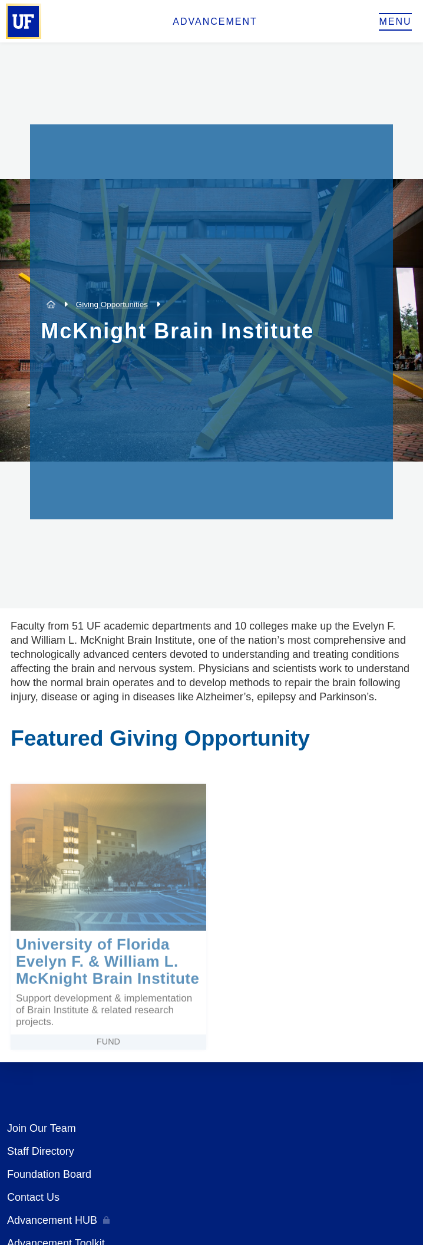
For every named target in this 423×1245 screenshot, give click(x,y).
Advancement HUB (52, 1220)
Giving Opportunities (112, 304)
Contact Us (33, 1197)
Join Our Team (41, 1128)
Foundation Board (49, 1174)
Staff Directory (40, 1151)
